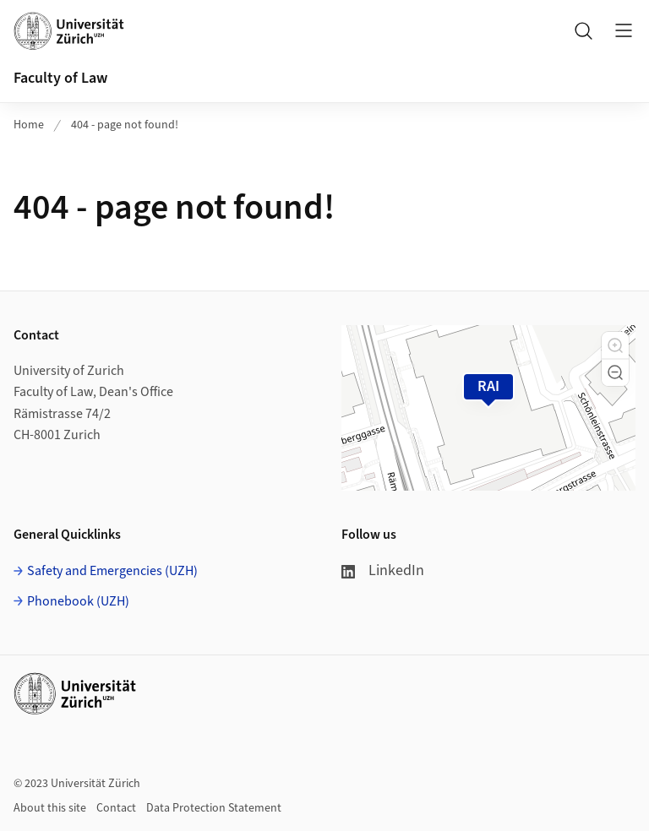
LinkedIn (382, 570)
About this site (50, 808)
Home (29, 125)
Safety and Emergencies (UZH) (112, 571)
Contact (116, 808)
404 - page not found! (124, 125)
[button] (615, 345)
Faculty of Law (60, 78)
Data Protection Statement (213, 808)
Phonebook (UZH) (78, 601)
